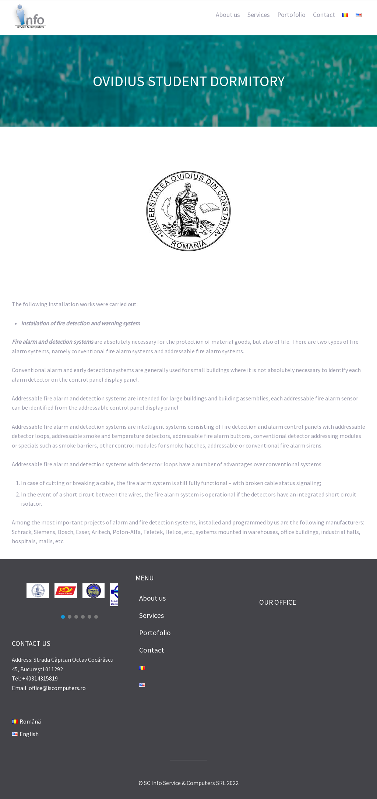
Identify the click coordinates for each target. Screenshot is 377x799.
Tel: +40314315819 (35, 678)
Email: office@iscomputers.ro (49, 688)
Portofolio (291, 15)
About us (228, 15)
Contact (324, 15)
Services (258, 15)
